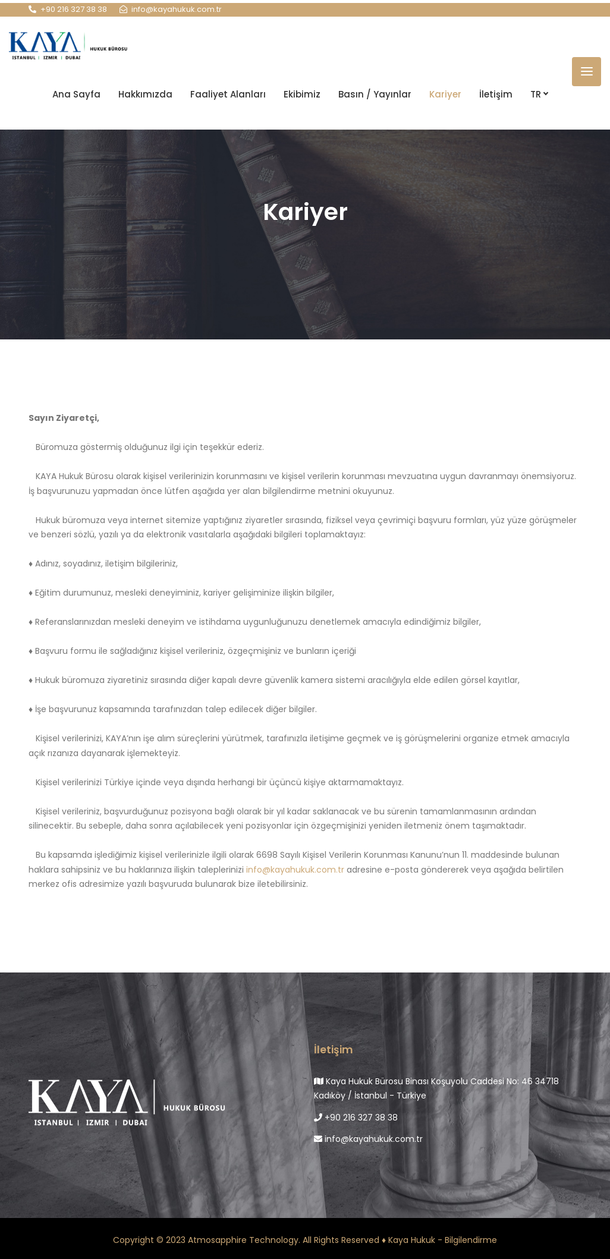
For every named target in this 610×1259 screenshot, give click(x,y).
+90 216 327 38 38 (356, 1117)
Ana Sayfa (76, 93)
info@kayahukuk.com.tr (295, 870)
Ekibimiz (302, 93)
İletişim (495, 93)
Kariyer (445, 93)
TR (539, 93)
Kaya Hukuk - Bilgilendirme (442, 1240)
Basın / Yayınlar (374, 93)
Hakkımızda (145, 93)
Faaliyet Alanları (228, 93)
